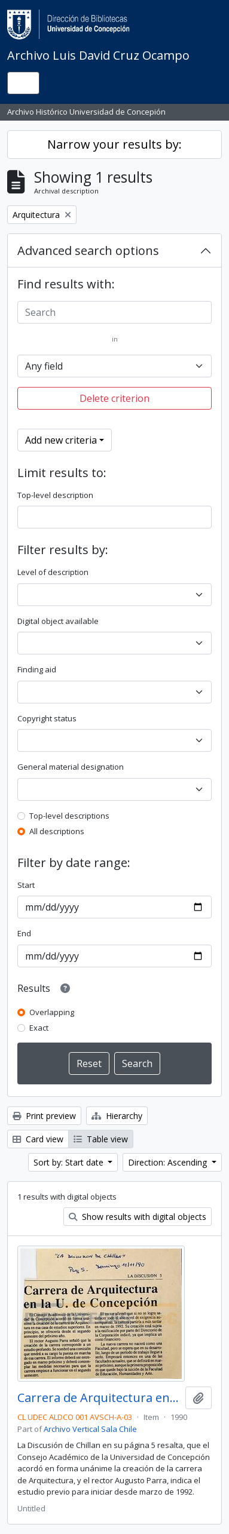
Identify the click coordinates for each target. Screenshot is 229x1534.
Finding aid (36, 669)
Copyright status (47, 718)
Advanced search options (88, 250)
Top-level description (55, 495)
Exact (38, 1027)
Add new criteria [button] (61, 440)
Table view (101, 1139)
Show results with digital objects (137, 1216)
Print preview (44, 1115)
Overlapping (51, 1012)
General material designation (70, 766)
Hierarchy (116, 1115)
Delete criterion (114, 398)
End (24, 933)
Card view (38, 1139)
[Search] (114, 312)
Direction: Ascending (168, 1162)
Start (26, 885)
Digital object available (58, 621)
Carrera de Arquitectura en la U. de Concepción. (99, 1398)
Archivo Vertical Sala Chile (90, 1429)
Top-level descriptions (69, 815)
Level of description (52, 572)
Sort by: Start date (69, 1162)
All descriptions (56, 831)
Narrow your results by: (114, 144)
